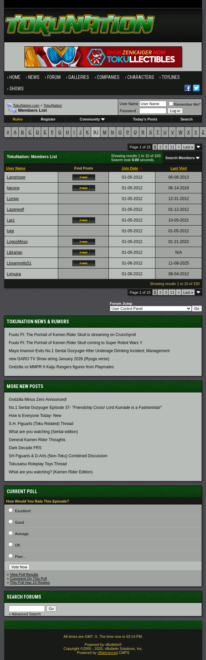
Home (14, 77)
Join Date (130, 168)
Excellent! (23, 511)
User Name (129, 104)
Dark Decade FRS (25, 447)
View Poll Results (24, 574)
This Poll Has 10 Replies (30, 582)
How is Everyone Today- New (35, 415)
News (34, 77)
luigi (10, 231)
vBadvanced (107, 653)
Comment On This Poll (28, 578)
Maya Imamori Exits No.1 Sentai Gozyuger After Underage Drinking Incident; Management (89, 350)
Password (128, 111)
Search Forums (24, 597)
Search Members (180, 158)
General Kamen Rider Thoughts (37, 439)
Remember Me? (185, 104)
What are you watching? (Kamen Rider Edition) (50, 472)
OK (17, 545)
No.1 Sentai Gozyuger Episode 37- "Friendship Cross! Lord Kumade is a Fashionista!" (85, 407)
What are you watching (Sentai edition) (43, 431)
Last (188, 147)
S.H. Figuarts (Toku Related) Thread (41, 423)
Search (187, 119)
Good (19, 522)
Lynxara (14, 274)
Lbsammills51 (19, 263)
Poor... (20, 557)
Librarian (14, 252)
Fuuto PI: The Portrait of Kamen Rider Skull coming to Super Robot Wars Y (75, 342)
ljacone (13, 188)
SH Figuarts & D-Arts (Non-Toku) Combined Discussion (58, 456)
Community (92, 119)
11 (172, 147)
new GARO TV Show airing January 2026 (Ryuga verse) (59, 359)
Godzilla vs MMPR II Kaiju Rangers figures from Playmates (61, 367)
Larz (10, 220)
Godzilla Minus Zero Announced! (38, 399)
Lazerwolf (15, 209)
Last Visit (178, 168)
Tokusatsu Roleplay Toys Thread (38, 464)
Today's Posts (145, 119)
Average (22, 534)
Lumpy (13, 198)
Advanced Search (26, 614)
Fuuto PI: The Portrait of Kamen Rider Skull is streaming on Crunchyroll (72, 334)
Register (48, 119)
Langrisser (16, 177)
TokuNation (53, 105)
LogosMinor (17, 241)
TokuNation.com (26, 105)
